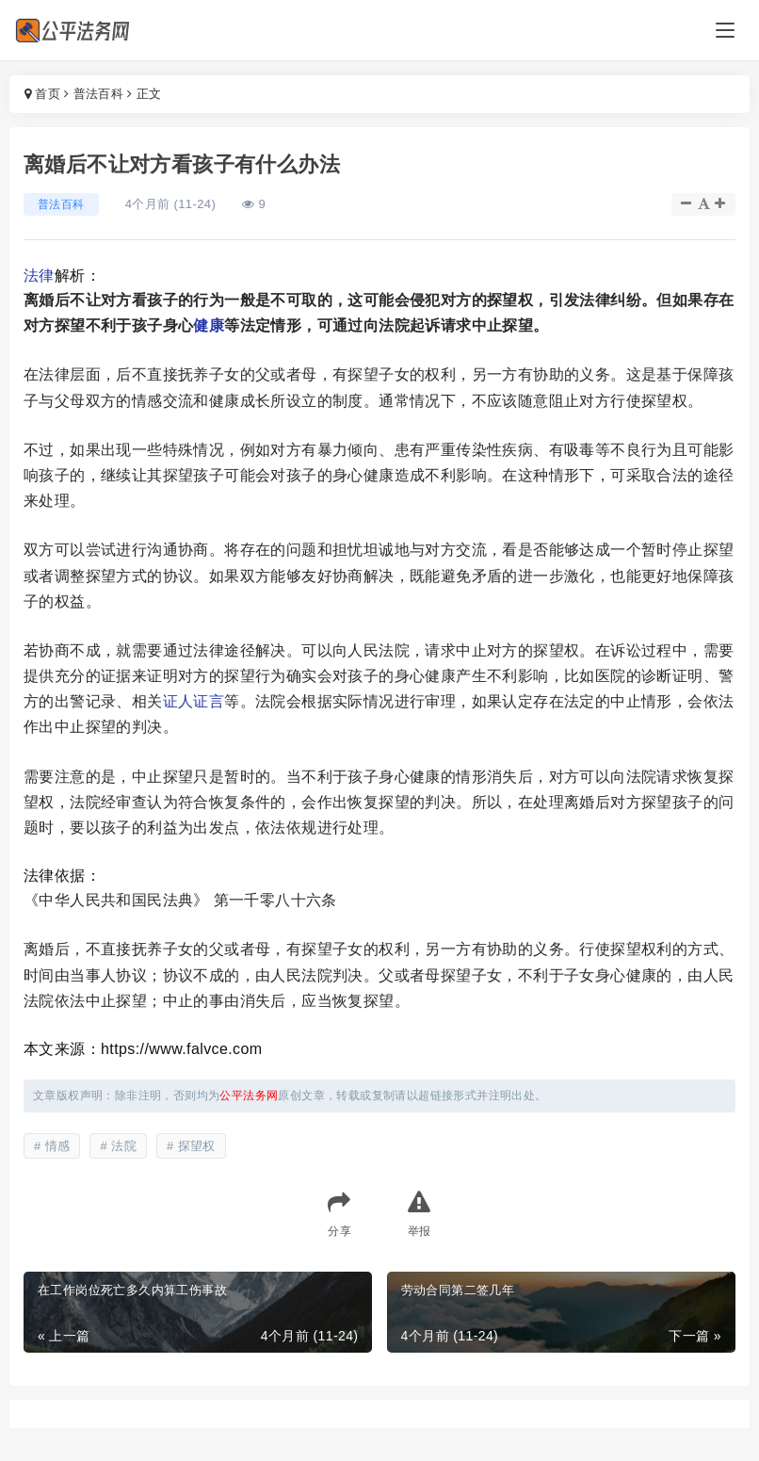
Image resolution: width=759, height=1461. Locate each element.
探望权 (197, 1146)
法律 (39, 276)
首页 (47, 94)
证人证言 (194, 701)
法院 (124, 1146)
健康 (208, 325)
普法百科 (98, 94)
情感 (58, 1146)
